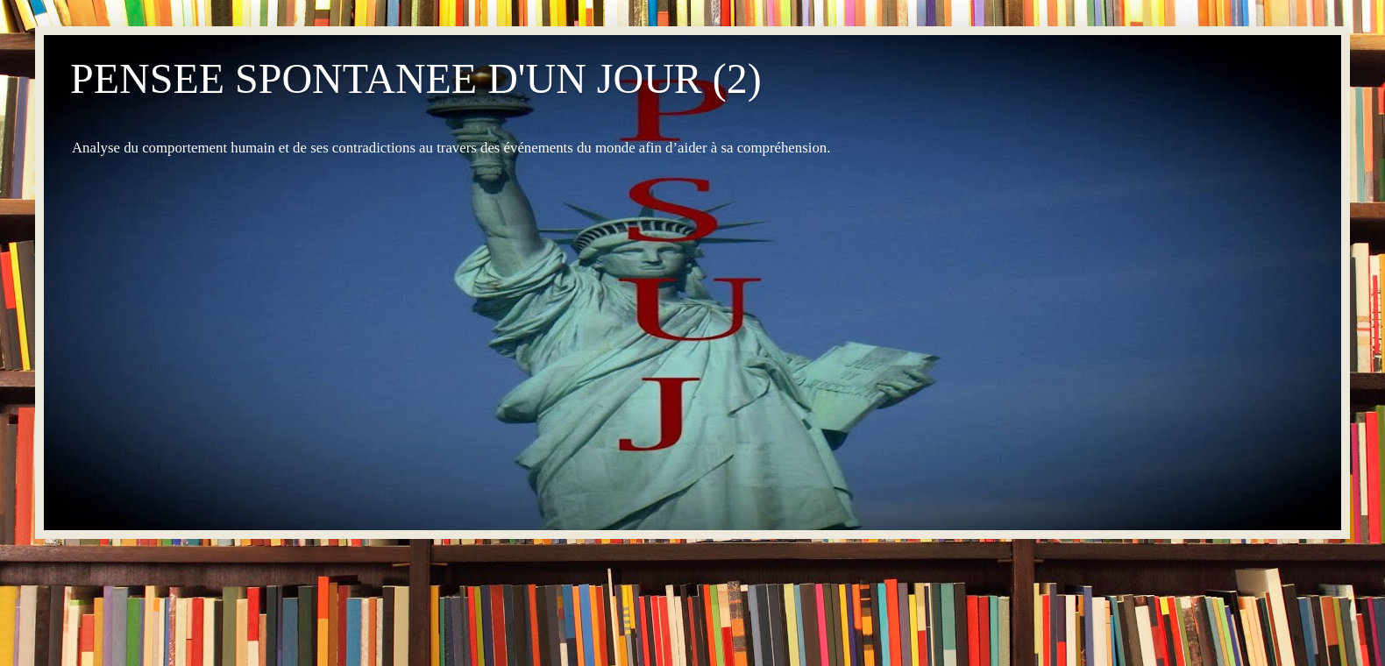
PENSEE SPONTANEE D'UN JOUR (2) (416, 78)
